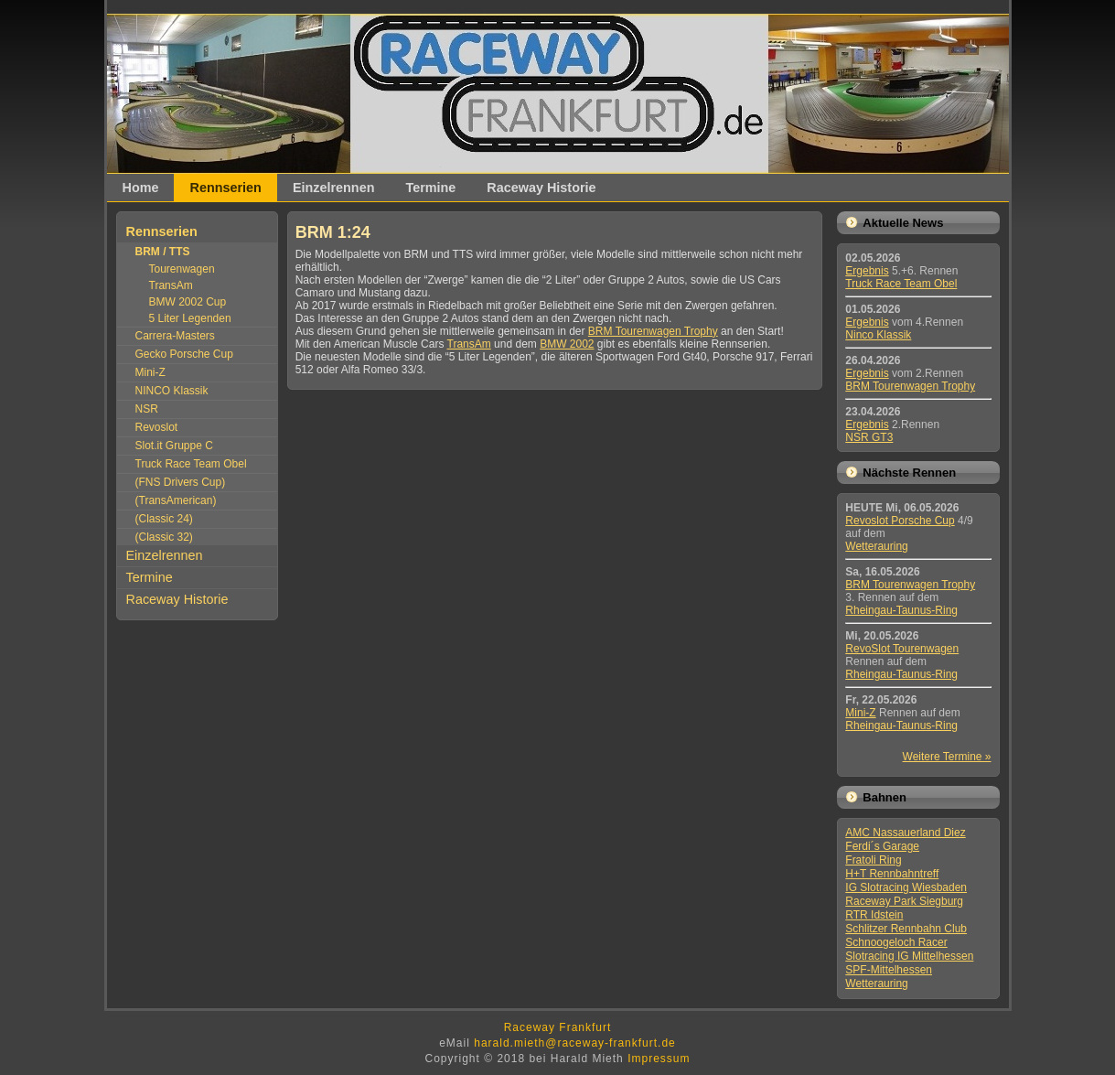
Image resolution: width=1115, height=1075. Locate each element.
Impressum (658, 1058)
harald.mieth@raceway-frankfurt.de (575, 1043)
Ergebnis (866, 270)
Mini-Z (150, 372)
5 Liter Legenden (190, 318)
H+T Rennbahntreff (891, 873)
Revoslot (156, 427)
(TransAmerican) (176, 500)
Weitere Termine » (947, 756)
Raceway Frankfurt (558, 1027)
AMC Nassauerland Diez (905, 832)
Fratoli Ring (873, 860)
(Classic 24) (164, 518)
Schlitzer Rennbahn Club (906, 928)
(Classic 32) (164, 537)
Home (141, 187)
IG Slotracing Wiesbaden (906, 887)
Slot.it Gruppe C (174, 445)
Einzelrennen (334, 187)
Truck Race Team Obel (191, 463)
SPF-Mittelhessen (888, 969)
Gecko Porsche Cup (184, 354)
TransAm (171, 285)
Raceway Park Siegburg (904, 901)
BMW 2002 (567, 344)
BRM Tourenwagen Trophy (653, 331)
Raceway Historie (541, 187)
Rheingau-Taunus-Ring (901, 610)
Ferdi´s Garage (882, 846)
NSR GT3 (869, 437)
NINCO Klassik (172, 390)
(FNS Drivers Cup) (180, 482)
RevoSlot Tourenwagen (902, 648)
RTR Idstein (874, 914)
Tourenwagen (182, 269)
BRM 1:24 (332, 232)
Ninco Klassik (878, 334)
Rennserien (225, 187)
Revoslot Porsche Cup (899, 520)
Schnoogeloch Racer (896, 942)
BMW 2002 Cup (188, 302)
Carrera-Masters (175, 335)
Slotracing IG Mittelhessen (909, 956)
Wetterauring (876, 546)
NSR (146, 409)
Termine (430, 187)
